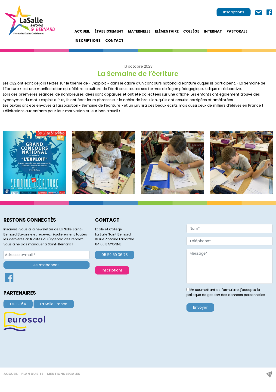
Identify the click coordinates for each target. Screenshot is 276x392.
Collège (191, 31)
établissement (109, 31)
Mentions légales (63, 373)
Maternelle (139, 31)
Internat (213, 31)
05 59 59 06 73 (115, 254)
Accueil (82, 31)
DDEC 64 (18, 304)
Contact (114, 40)
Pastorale (236, 31)
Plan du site (32, 373)
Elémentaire (167, 31)
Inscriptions (233, 12)
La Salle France (53, 304)
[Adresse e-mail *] (46, 255)
